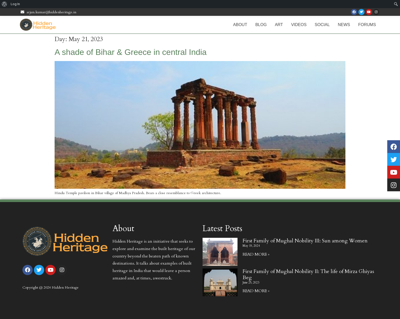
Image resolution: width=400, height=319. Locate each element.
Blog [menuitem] (261, 24)
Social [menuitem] (322, 24)
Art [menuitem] (279, 24)
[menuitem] (4, 4)
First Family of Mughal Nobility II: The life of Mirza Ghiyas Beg (308, 274)
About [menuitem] (240, 24)
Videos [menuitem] (298, 24)
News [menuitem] (344, 24)
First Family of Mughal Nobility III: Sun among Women (305, 240)
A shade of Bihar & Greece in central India (131, 52)
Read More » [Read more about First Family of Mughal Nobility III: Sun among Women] (256, 254)
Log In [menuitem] (15, 4)
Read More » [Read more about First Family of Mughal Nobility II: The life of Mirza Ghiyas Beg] (256, 291)
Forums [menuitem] (367, 24)
